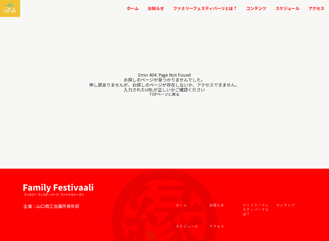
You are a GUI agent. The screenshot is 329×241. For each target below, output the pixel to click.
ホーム (133, 8)
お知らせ (156, 8)
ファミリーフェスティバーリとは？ (205, 8)
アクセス (316, 8)
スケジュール (287, 8)
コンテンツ (256, 8)
